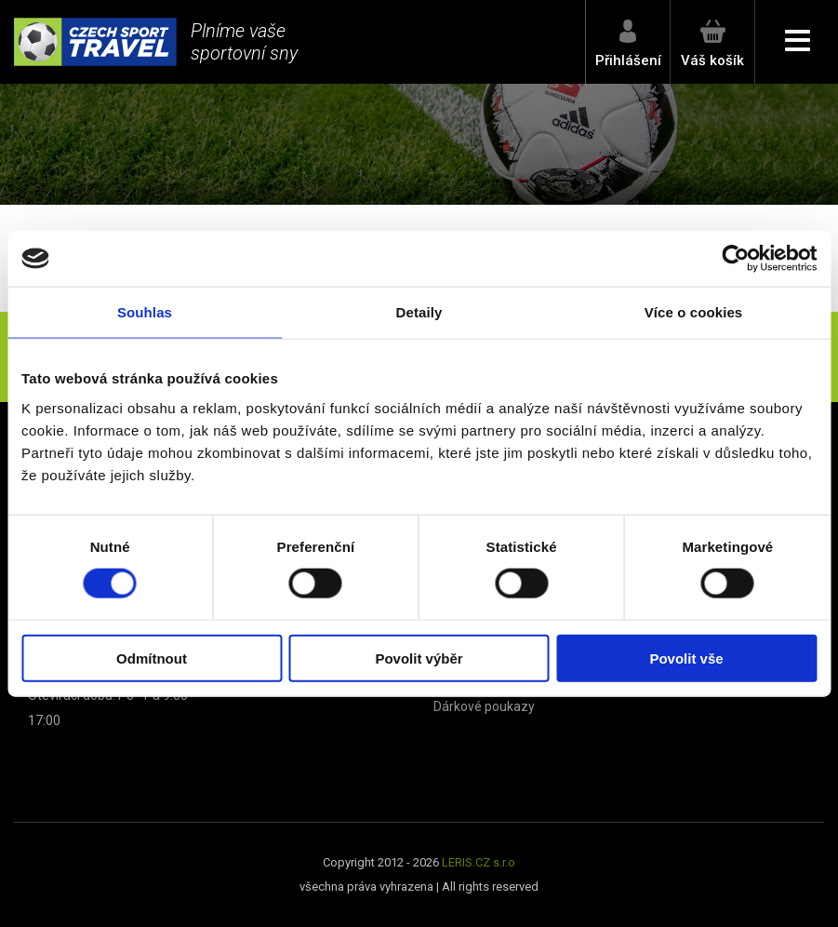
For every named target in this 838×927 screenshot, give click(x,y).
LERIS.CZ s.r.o (478, 862)
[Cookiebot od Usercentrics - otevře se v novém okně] (735, 259)
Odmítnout (151, 657)
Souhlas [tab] (144, 312)
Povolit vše (686, 657)
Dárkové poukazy (484, 706)
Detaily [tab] (419, 312)
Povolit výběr (418, 657)
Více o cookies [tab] (694, 312)
